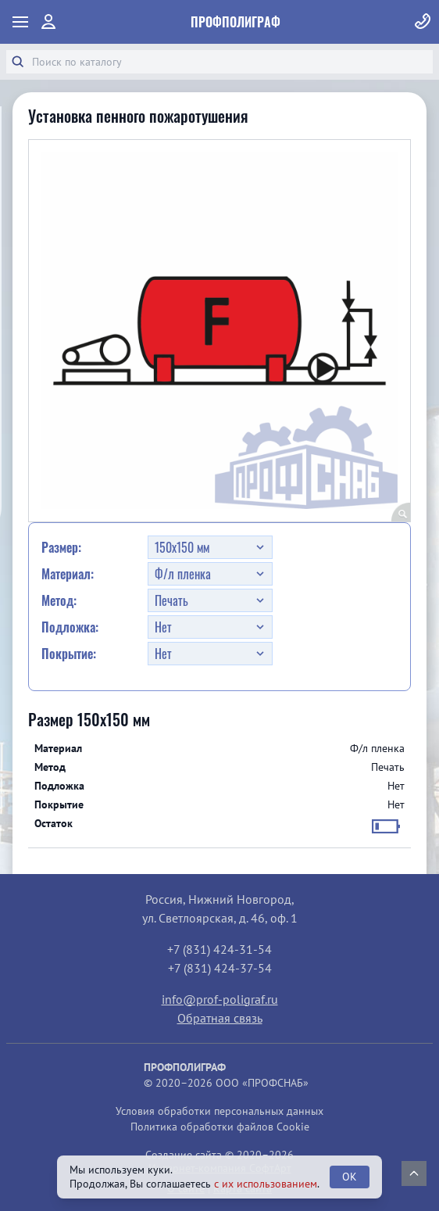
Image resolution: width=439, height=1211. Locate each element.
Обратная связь (219, 1018)
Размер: (61, 547)
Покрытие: (68, 653)
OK (349, 1177)
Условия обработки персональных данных (219, 1111)
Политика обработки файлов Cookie (219, 1127)
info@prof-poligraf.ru (220, 999)
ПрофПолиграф (235, 22)
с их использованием (265, 1184)
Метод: (59, 600)
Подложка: (69, 627)
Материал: (67, 573)
